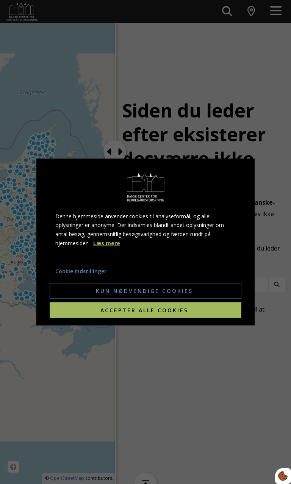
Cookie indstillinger (80, 270)
